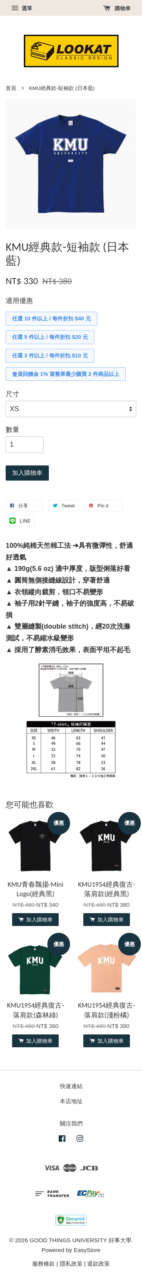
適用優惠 (19, 301)
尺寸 (12, 394)
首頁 (11, 88)
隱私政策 (71, 1263)
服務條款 (43, 1263)
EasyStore (87, 1250)
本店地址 (71, 1101)
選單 (21, 8)
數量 (12, 429)
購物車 (117, 8)
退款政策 (98, 1263)
